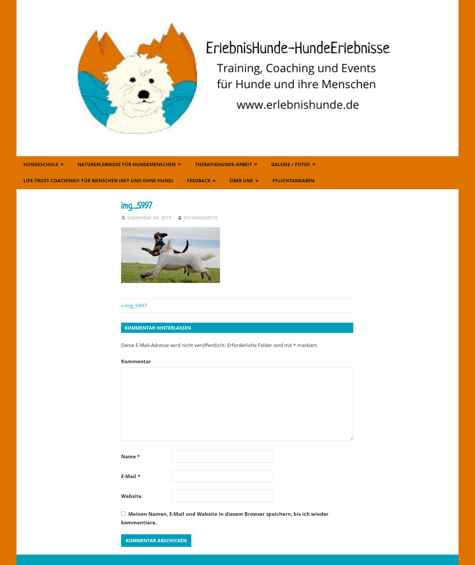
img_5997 (135, 305)
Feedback (198, 180)
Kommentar (136, 361)
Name (130, 456)
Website (131, 496)
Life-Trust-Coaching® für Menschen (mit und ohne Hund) (98, 180)
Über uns (241, 180)
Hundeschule (40, 164)
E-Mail (130, 476)
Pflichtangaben (293, 180)
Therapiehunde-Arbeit (223, 164)
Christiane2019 (200, 217)
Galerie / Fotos (290, 164)
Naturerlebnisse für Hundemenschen (126, 164)
